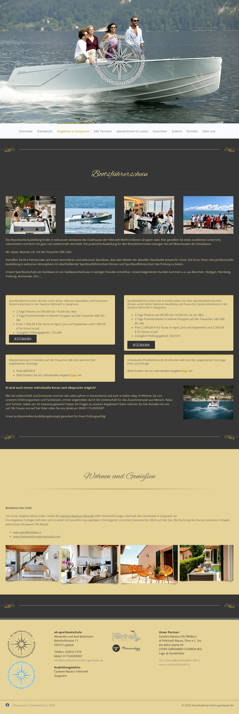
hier (74, 375)
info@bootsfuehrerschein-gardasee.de (78, 660)
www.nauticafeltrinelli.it (174, 664)
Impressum (20, 705)
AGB (52, 705)
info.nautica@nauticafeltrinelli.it (179, 660)
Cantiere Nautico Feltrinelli (77, 516)
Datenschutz (38, 705)
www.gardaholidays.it (27, 532)
